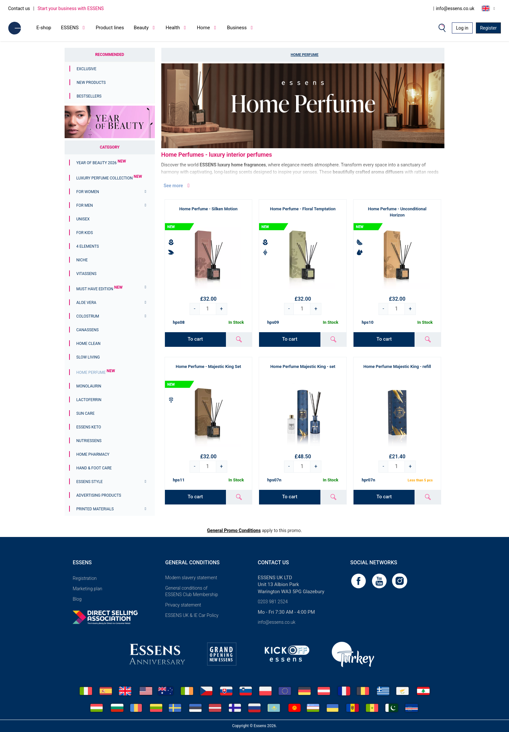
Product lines (110, 28)
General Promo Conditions (234, 530)
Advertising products (98, 495)
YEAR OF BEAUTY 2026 (101, 163)
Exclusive (86, 69)
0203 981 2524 (273, 601)
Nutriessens (89, 440)
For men (84, 205)
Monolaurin (88, 386)
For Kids (84, 232)
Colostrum (87, 316)
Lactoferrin (88, 400)
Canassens (87, 330)
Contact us (19, 8)
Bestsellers (89, 96)
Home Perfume (95, 372)
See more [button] (177, 185)
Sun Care (85, 413)
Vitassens (86, 273)
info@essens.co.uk (455, 8)
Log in (462, 28)
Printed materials (95, 509)
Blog (77, 599)
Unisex (83, 219)
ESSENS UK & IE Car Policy (191, 615)
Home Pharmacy (92, 454)
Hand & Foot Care (94, 468)
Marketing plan (87, 588)
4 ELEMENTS (87, 246)
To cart (195, 339)
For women (87, 192)
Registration (85, 578)
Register (488, 28)
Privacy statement (183, 605)
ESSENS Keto (88, 427)
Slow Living (88, 357)
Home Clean (88, 343)
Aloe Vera (86, 302)
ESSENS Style (89, 481)
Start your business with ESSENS (71, 8)
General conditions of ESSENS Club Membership (191, 591)
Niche (82, 260)
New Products (91, 82)
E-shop (43, 28)
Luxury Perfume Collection (109, 178)
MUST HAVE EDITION (99, 289)
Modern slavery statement (191, 577)
